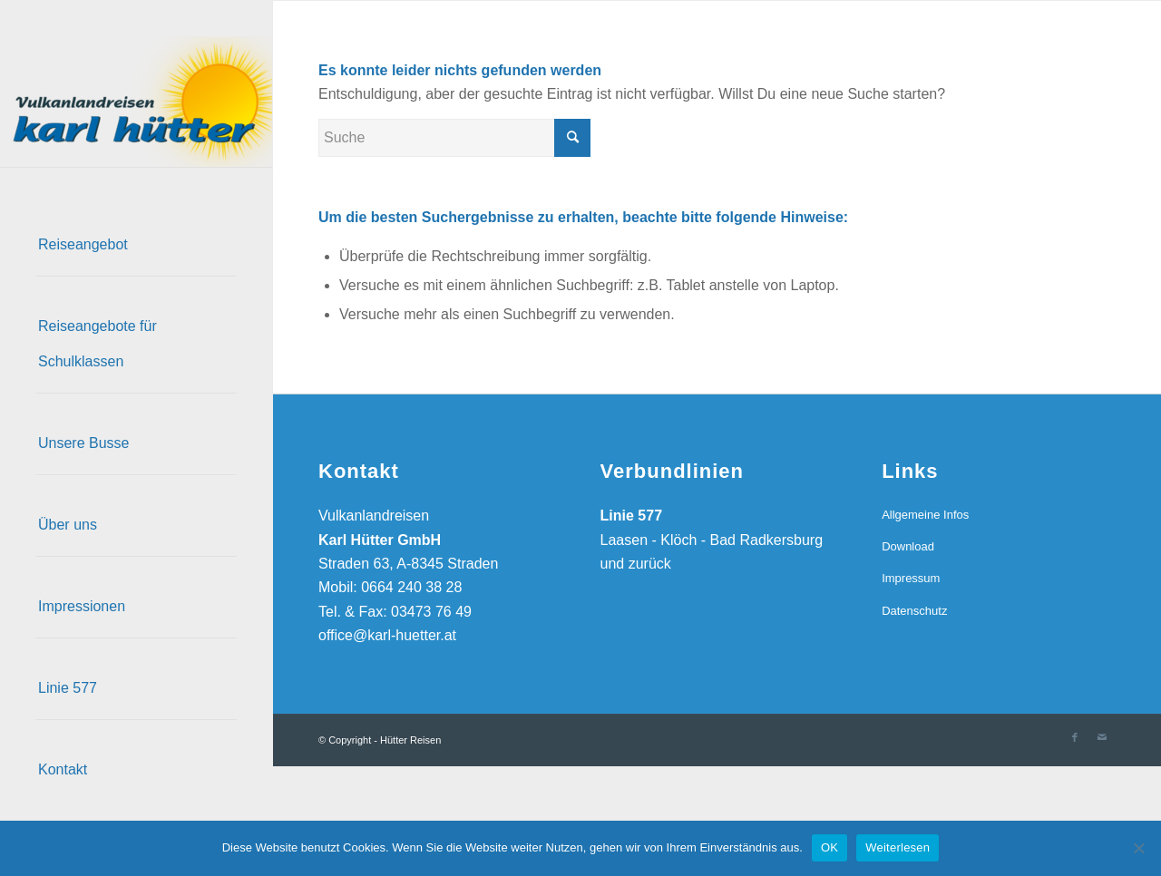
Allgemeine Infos (925, 514)
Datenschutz (914, 611)
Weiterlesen (897, 847)
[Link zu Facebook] (1074, 737)
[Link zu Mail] (1102, 737)
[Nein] (1138, 848)
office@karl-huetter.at (387, 635)
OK (829, 847)
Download (908, 546)
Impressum (911, 578)
